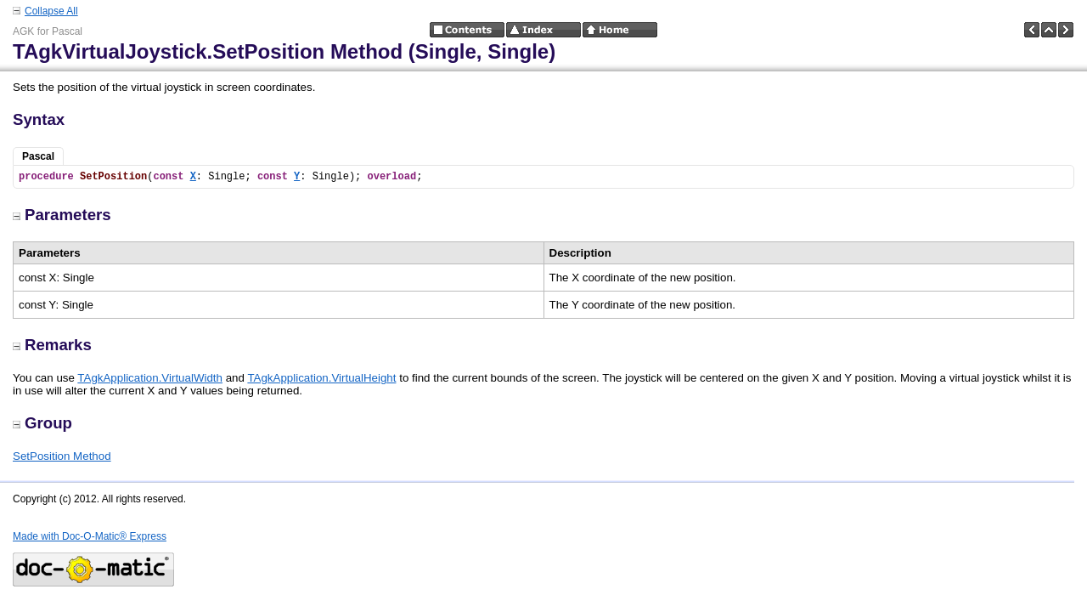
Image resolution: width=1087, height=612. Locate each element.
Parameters (62, 215)
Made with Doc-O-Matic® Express (89, 536)
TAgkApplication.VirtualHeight (321, 377)
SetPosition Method (62, 456)
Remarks (52, 345)
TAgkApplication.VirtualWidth (149, 377)
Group (42, 423)
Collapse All (51, 11)
